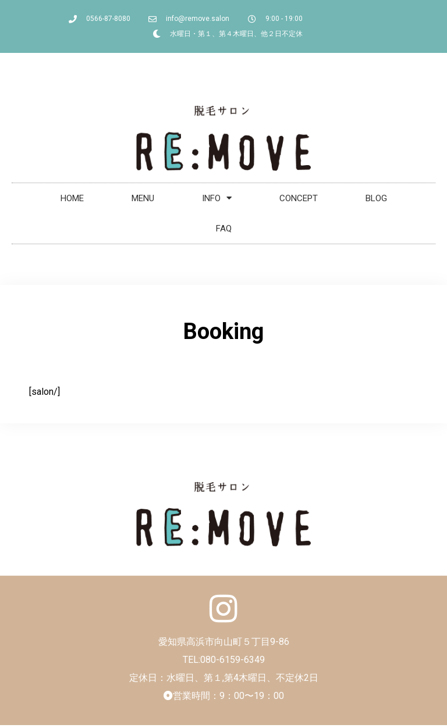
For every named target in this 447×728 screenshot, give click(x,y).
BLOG (376, 198)
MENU (143, 198)
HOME (72, 198)
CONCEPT (298, 198)
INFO (217, 198)
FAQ (224, 228)
